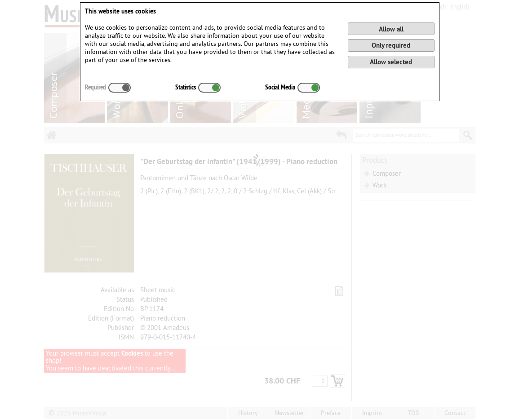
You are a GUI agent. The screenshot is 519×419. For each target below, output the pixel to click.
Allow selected (391, 62)
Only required (391, 45)
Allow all (391, 29)
